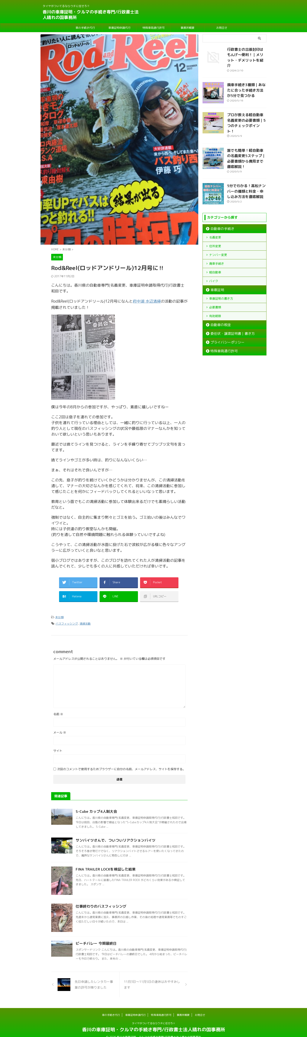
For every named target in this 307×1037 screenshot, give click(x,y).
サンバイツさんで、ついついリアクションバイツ (113, 834)
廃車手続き (216, 247)
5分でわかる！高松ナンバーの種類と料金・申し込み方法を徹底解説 (246, 174)
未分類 (59, 612)
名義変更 (215, 221)
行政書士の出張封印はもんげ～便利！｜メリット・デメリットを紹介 (246, 54)
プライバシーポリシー (223, 326)
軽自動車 (215, 256)
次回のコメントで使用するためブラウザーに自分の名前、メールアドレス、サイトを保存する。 (121, 763)
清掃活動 (85, 618)
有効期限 (215, 300)
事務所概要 (187, 28)
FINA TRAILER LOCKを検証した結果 (104, 863)
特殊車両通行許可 (153, 28)
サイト (57, 744)
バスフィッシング (67, 618)
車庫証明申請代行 (119, 28)
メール (59, 726)
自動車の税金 (218, 309)
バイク (213, 265)
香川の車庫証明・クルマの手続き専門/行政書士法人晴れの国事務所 (91, 14)
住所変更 (215, 230)
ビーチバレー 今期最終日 (95, 937)
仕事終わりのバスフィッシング (99, 900)
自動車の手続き (219, 212)
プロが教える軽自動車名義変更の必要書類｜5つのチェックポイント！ (246, 114)
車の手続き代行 (85, 28)
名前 (58, 708)
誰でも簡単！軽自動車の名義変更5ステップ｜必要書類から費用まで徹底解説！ (246, 144)
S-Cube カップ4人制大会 (95, 805)
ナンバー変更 (218, 239)
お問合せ (221, 28)
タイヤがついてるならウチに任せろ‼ (153, 1017)
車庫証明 (215, 274)
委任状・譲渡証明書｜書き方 (228, 317)
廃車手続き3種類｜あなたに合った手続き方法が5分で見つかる (246, 84)
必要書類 (215, 291)
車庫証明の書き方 (221, 282)
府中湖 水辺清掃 (147, 301)
